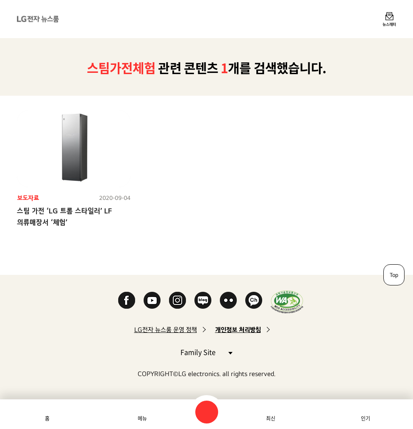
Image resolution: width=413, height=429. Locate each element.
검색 (206, 412)
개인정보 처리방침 (238, 330)
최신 (270, 418)
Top (394, 274)
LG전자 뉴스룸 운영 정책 (165, 330)
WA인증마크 (287, 301)
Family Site (206, 351)
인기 (365, 418)
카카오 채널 (253, 300)
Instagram (177, 300)
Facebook (126, 300)
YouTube (152, 300)
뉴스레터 (389, 24)
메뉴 (142, 418)
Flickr (228, 300)
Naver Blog (202, 300)
